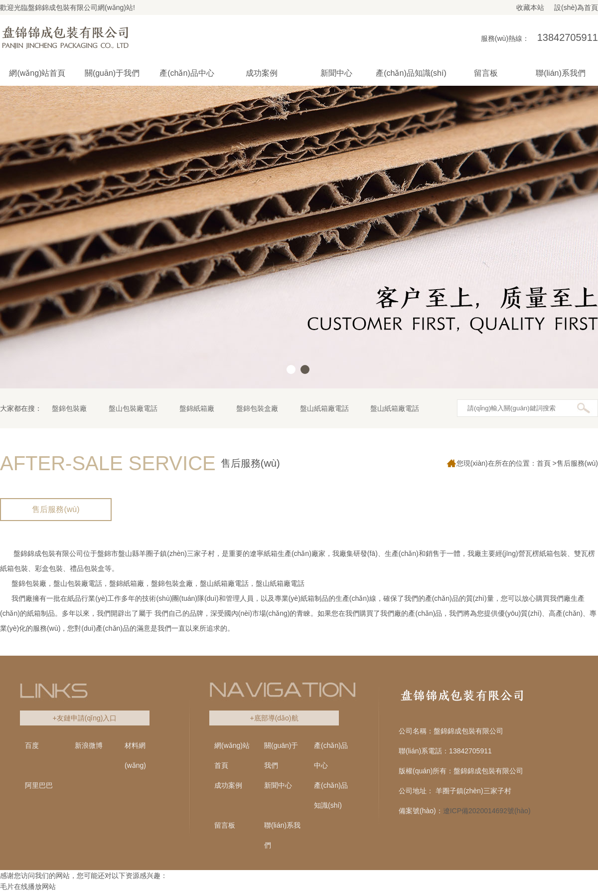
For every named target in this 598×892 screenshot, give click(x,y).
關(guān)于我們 (281, 755)
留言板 (224, 825)
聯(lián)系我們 (282, 835)
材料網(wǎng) (135, 755)
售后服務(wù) (55, 509)
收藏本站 (530, 7)
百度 (32, 745)
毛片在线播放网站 (28, 887)
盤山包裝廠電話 (133, 408)
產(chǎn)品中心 (331, 755)
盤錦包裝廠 (69, 408)
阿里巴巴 (39, 785)
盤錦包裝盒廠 (257, 408)
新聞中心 (278, 785)
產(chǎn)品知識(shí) (331, 795)
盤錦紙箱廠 (196, 408)
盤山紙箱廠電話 (324, 408)
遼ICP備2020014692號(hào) (487, 811)
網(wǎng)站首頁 (37, 73)
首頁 (544, 463)
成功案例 (228, 785)
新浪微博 (89, 745)
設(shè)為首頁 (576, 7)
